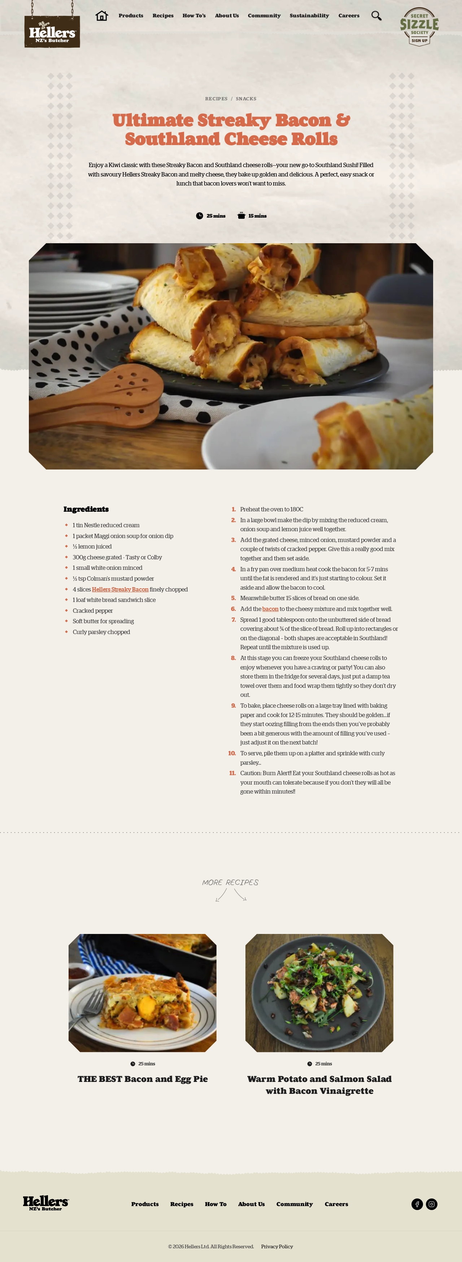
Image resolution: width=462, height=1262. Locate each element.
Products (131, 15)
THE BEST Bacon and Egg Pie (143, 1085)
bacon (270, 609)
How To (216, 1204)
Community (264, 15)
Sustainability (309, 15)
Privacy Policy (277, 1246)
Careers (349, 15)
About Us (227, 15)
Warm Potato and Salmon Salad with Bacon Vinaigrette (319, 1091)
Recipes (163, 15)
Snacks (246, 98)
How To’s (194, 15)
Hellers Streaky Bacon (120, 589)
